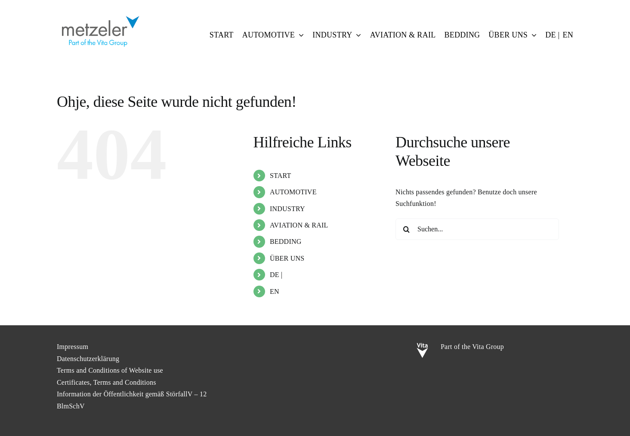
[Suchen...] (477, 229)
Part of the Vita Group (472, 346)
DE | (276, 274)
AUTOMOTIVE (293, 192)
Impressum (72, 346)
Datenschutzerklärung (88, 358)
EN (274, 291)
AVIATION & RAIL (299, 225)
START (280, 175)
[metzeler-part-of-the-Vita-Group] (100, 14)
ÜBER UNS (287, 258)
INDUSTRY (287, 208)
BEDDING (286, 241)
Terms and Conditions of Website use (110, 370)
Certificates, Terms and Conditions (106, 382)
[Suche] (406, 229)
